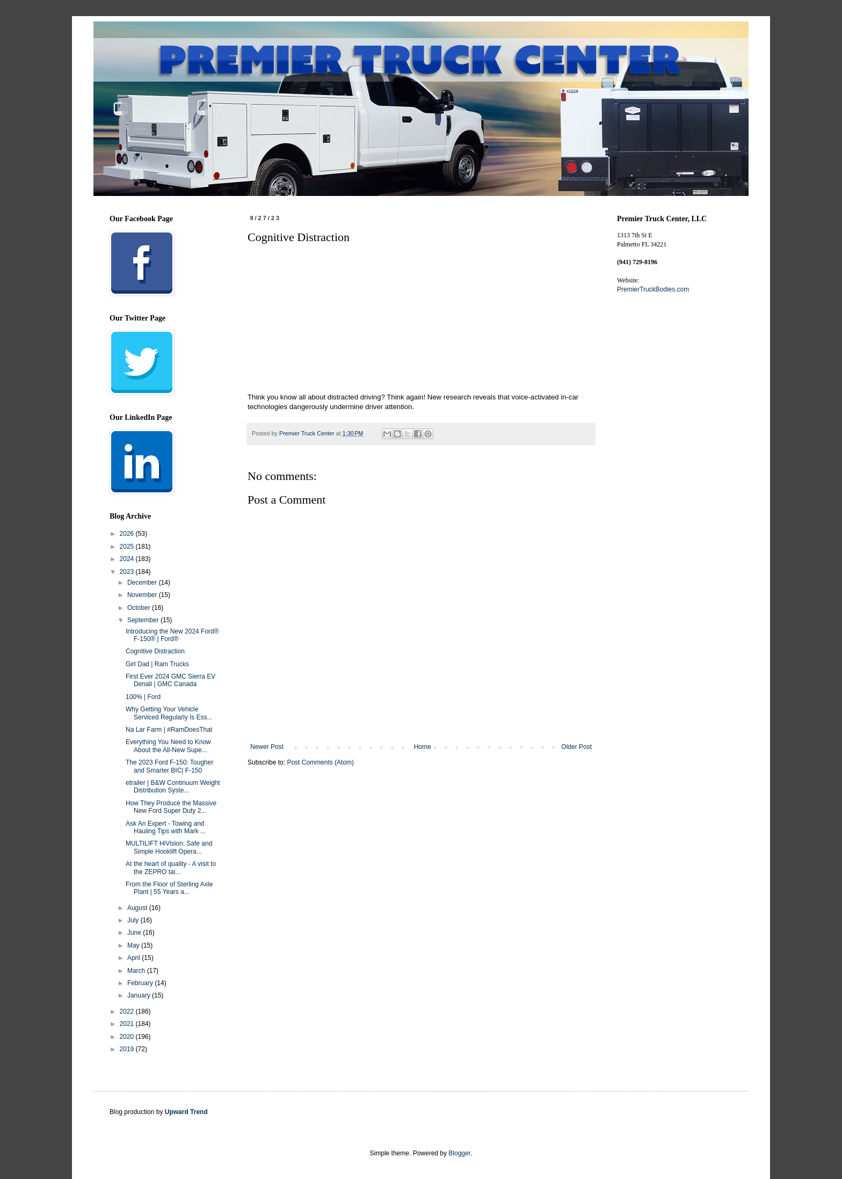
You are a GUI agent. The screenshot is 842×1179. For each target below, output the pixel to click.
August (138, 908)
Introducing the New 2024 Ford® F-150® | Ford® (172, 635)
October (139, 608)
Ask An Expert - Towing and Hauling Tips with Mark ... (166, 827)
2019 (128, 1049)
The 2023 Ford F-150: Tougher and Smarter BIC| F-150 (169, 766)
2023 (128, 572)
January (139, 995)
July (134, 920)
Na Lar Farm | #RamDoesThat (169, 729)
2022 (128, 1011)
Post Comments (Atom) (320, 762)
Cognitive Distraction (155, 651)
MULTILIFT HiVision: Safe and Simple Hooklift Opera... (169, 847)
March (137, 970)
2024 (128, 559)
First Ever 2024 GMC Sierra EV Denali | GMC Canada (170, 680)
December (143, 582)
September (144, 620)
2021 (128, 1024)
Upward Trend (186, 1112)
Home (422, 747)
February (141, 983)
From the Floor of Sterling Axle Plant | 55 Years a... (169, 888)
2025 (128, 546)
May (134, 945)
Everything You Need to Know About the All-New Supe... (168, 745)
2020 (128, 1036)
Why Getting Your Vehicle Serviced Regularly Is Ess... (169, 712)
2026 (128, 533)
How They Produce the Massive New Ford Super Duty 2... (171, 806)
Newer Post (267, 747)
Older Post (576, 747)
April (134, 958)
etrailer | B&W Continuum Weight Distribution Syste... (173, 786)
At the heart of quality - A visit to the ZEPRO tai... (171, 867)
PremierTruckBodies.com (653, 289)
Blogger (459, 1153)
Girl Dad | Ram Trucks (157, 664)
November (143, 595)
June (135, 932)
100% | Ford (143, 697)
